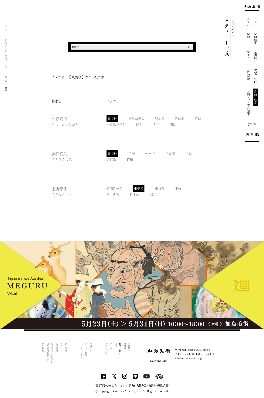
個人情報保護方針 (47, 352)
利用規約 (43, 347)
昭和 (139, 124)
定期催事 (256, 38)
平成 (178, 188)
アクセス (249, 56)
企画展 (256, 55)
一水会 (150, 153)
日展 (131, 153)
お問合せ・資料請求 (249, 103)
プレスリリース (81, 350)
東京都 (111, 159)
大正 (156, 124)
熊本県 (159, 118)
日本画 (134, 194)
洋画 (198, 118)
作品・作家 (256, 97)
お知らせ (90, 347)
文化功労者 (136, 118)
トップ (256, 21)
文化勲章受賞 (116, 124)
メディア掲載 (86, 349)
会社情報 (249, 74)
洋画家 (179, 118)
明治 (173, 124)
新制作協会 (115, 188)
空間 (249, 35)
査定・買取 (256, 76)
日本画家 (113, 194)
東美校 (112, 118)
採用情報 (56, 347)
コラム (249, 21)
